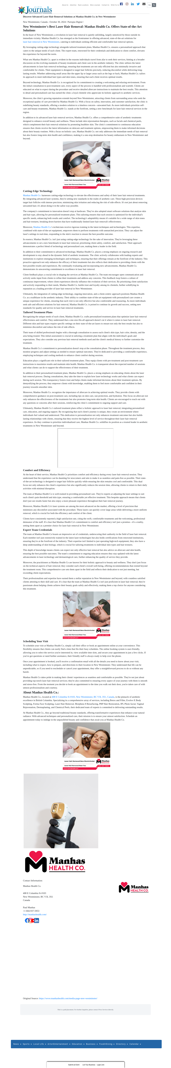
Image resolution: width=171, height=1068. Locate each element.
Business (92, 1046)
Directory (122, 1046)
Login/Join (100, 1065)
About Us (65, 5)
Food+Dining (107, 1046)
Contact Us (105, 5)
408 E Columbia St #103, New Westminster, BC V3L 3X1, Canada (83, 699)
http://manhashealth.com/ (35, 916)
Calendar (135, 1046)
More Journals (95, 5)
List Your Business (89, 1065)
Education (78, 1046)
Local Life (39, 1046)
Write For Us (115, 5)
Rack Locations (83, 5)
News (17, 1046)
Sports (27, 1046)
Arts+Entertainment (59, 1046)
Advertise (73, 5)
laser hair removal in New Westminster (41, 44)
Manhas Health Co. (32, 197)
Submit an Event (73, 1065)
